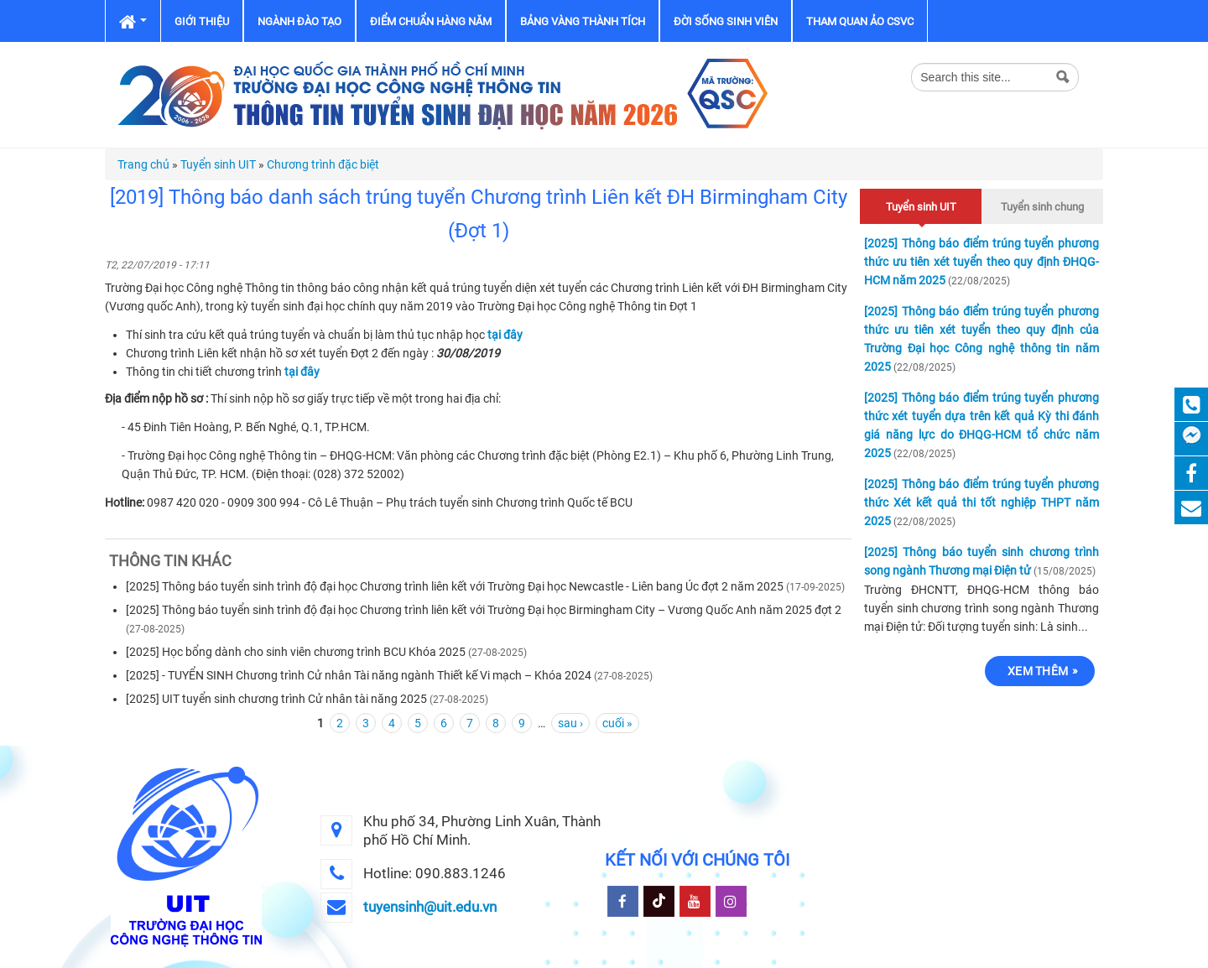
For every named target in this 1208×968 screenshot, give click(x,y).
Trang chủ (143, 164)
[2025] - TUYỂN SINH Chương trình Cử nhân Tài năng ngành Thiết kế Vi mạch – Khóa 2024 (358, 675)
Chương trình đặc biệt (323, 164)
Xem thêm (1038, 671)
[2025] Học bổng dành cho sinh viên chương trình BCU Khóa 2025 (296, 651)
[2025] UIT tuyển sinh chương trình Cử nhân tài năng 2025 (276, 698)
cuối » (617, 723)
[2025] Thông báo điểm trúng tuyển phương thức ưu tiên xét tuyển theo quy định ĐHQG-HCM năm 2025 (981, 262)
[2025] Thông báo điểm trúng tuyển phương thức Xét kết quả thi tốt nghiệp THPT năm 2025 (981, 502)
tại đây (505, 334)
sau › (570, 723)
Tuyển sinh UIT (218, 164)
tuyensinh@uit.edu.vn (430, 906)
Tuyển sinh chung (1042, 206)
